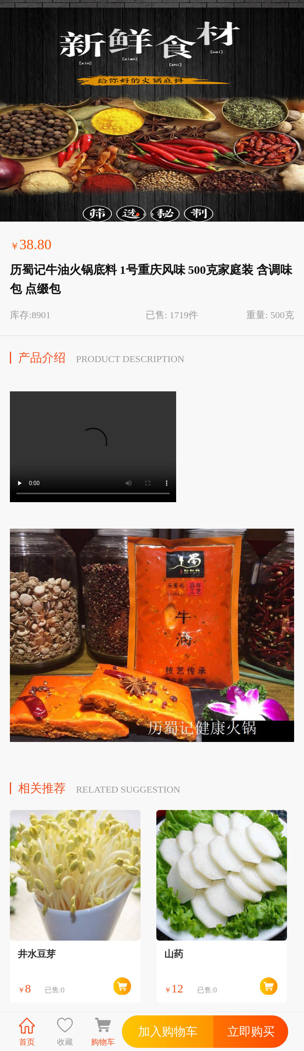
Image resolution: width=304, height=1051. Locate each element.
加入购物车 (168, 1031)
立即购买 (251, 1031)
